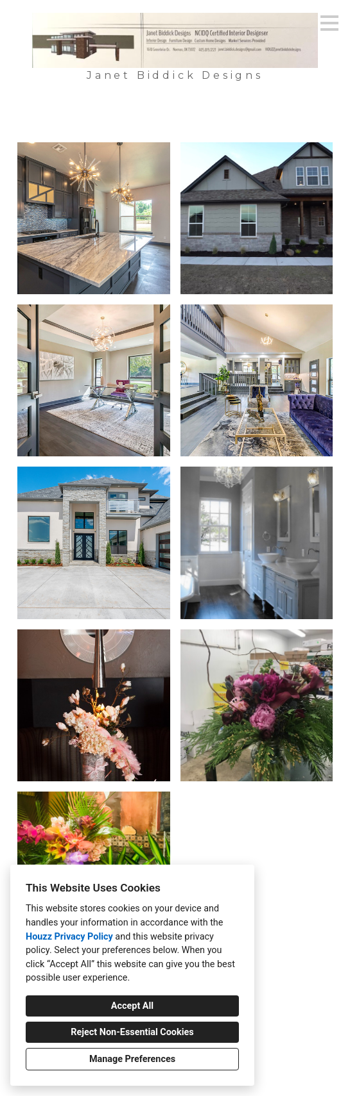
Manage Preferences (132, 1059)
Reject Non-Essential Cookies (132, 1032)
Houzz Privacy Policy (69, 936)
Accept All (132, 1006)
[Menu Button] (329, 23)
